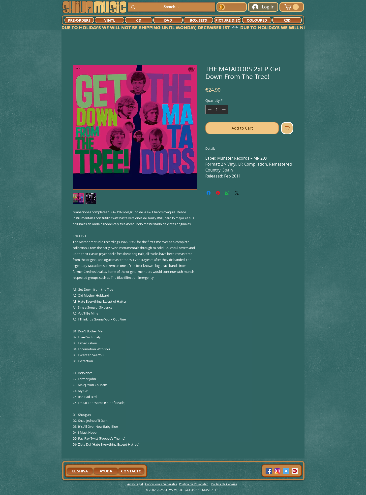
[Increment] (224, 109)
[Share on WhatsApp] (227, 193)
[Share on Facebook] (209, 193)
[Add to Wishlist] (287, 128)
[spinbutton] (216, 109)
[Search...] (171, 7)
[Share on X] (237, 193)
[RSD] (287, 20)
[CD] (138, 20)
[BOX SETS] (198, 20)
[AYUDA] (106, 471)
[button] (291, 7)
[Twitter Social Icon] (286, 471)
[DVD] (168, 20)
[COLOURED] (257, 20)
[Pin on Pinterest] (218, 193)
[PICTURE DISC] (227, 20)
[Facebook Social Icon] (269, 471)
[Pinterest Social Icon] (295, 471)
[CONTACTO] (131, 471)
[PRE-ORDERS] (79, 20)
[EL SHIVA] (80, 471)
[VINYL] (109, 20)
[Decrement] (209, 109)
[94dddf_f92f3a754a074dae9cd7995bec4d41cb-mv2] (277, 471)
